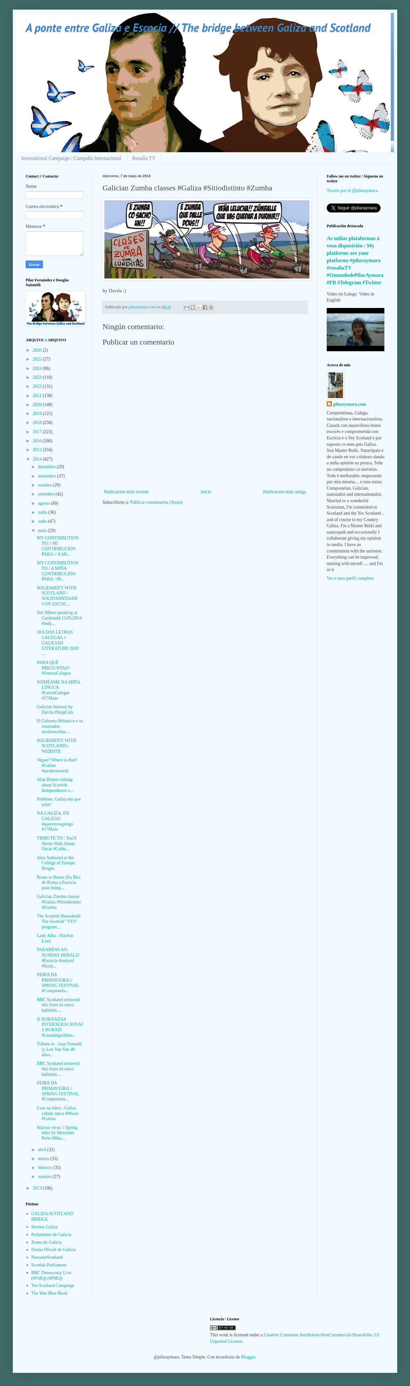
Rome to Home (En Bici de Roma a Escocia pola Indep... (58, 883)
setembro (46, 494)
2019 (38, 413)
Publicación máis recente (126, 491)
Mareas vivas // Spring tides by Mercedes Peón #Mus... (57, 1133)
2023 (38, 377)
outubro (45, 485)
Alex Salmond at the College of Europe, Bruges (56, 863)
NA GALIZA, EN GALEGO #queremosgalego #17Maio (55, 821)
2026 (38, 350)
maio (43, 530)
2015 (38, 449)
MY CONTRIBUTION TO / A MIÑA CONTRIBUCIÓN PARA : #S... (58, 570)
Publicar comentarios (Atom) (156, 502)
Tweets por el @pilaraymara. (353, 190)
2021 (38, 395)
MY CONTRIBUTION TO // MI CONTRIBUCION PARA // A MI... (58, 545)
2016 (38, 440)
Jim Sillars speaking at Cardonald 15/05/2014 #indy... (59, 618)
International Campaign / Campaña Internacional (71, 158)
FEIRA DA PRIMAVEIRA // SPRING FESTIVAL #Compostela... (58, 982)
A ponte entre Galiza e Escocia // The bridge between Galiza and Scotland (198, 27)
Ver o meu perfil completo (350, 578)
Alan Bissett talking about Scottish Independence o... (55, 785)
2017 (38, 431)
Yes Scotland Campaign (52, 1285)
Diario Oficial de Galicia (53, 1249)
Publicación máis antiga (284, 491)
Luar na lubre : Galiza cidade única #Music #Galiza (58, 1113)
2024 (38, 368)
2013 (38, 1188)
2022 (38, 386)
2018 (38, 422)
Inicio (206, 491)
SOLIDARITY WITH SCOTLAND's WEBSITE (56, 746)
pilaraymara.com (349, 404)
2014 (38, 459)
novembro (47, 476)
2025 (38, 359)
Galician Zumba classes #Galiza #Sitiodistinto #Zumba (59, 902)
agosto (44, 503)
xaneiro (45, 1176)
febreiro (45, 1167)
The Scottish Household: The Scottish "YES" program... (59, 921)
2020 (38, 404)
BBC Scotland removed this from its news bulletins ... (58, 1005)
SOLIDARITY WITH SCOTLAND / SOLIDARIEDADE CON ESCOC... (57, 595)
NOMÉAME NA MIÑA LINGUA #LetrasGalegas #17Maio (58, 690)
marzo (44, 1158)
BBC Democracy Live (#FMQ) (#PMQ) (51, 1275)
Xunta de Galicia (46, 1242)
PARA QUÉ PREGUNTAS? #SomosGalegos (54, 668)
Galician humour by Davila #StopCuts (55, 709)
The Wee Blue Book (49, 1293)
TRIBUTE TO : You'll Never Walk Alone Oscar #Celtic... (57, 843)
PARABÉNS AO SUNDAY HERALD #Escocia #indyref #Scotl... (58, 957)
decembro (47, 466)
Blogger (248, 1357)
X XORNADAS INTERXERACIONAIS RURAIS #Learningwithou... (60, 1027)
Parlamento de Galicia (51, 1234)
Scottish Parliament (48, 1265)
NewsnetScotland (47, 1257)
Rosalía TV (144, 158)
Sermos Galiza (44, 1226)
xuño (43, 521)
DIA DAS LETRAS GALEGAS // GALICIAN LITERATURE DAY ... (58, 643)
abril (42, 1149)
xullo (43, 512)
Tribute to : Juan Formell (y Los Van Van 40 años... (59, 1049)
